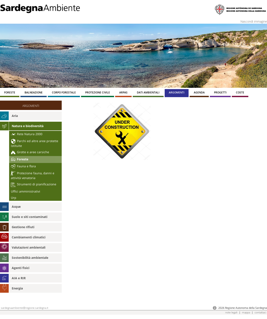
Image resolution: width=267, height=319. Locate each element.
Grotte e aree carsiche (30, 152)
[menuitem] (9, 93)
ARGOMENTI (30, 106)
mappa (246, 312)
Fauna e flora (23, 166)
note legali (231, 312)
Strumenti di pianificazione (33, 184)
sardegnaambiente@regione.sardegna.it (24, 308)
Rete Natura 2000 (26, 134)
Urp (13, 198)
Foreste (19, 159)
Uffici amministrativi (25, 191)
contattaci (260, 312)
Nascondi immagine (253, 21)
